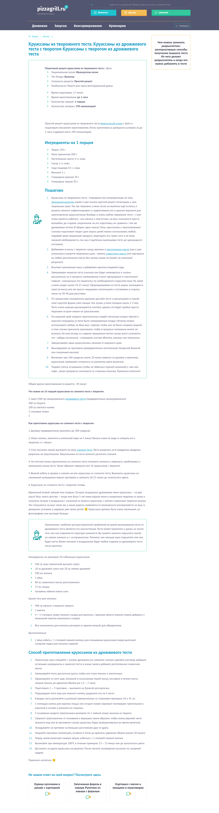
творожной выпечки (62, 202)
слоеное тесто (84, 449)
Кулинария (117, 26)
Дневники (39, 26)
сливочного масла (116, 253)
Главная (35, 36)
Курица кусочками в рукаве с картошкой (47, 785)
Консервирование (88, 26)
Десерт (132, 12)
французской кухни (111, 123)
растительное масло (118, 249)
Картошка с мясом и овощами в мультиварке (128, 785)
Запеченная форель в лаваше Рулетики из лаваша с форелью (87, 787)
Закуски (60, 26)
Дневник (164, 12)
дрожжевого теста (75, 398)
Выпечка (103, 12)
